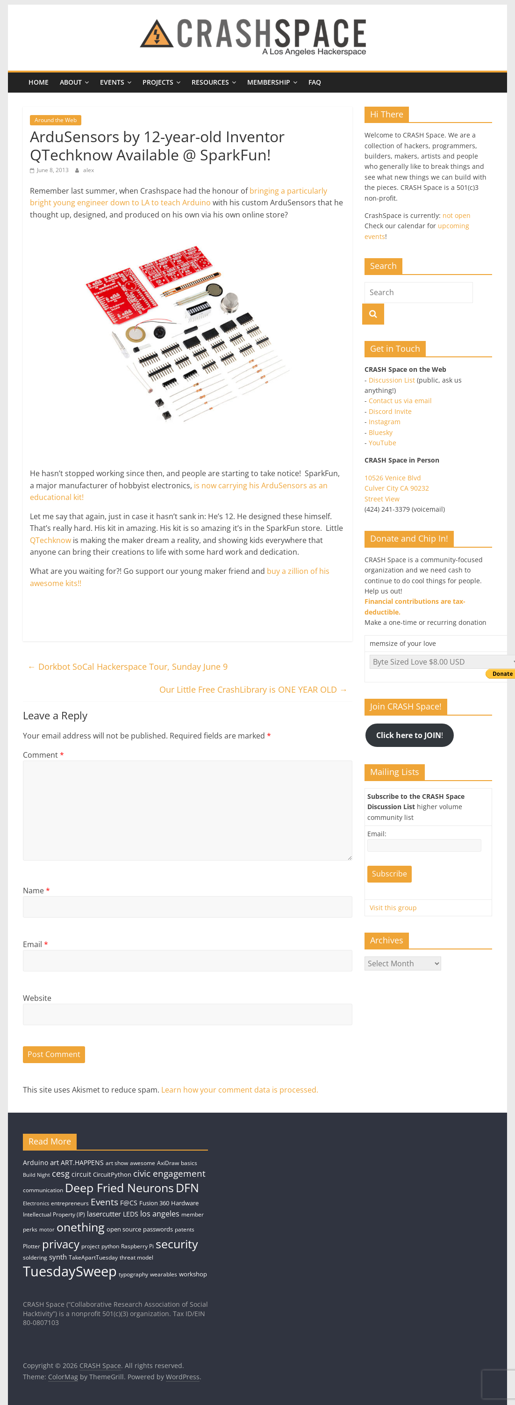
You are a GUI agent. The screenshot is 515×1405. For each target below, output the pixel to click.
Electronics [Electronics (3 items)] (36, 1203)
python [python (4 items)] (110, 1246)
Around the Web (56, 120)
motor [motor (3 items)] (47, 1229)
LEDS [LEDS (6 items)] (130, 1213)
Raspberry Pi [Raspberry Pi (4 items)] (137, 1246)
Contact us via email (400, 400)
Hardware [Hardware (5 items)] (185, 1203)
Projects (158, 82)
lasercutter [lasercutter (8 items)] (104, 1214)
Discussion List (392, 380)
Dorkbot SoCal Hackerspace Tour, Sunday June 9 (128, 666)
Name (36, 890)
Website (37, 998)
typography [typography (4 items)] (133, 1274)
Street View (382, 498)
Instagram (385, 421)
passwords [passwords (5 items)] (158, 1229)
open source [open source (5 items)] (124, 1229)
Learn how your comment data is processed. (239, 1090)
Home (39, 82)
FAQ (314, 82)
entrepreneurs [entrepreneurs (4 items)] (70, 1203)
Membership (268, 82)
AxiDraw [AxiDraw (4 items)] (168, 1163)
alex (88, 170)
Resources (210, 82)
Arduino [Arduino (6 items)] (35, 1162)
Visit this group (393, 907)
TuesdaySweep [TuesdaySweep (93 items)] (70, 1271)
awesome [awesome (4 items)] (142, 1163)
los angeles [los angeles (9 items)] (159, 1214)
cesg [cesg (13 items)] (61, 1173)
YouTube (382, 442)
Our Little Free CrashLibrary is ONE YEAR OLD (253, 689)
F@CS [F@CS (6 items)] (128, 1202)
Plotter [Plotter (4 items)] (31, 1246)
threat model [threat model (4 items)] (136, 1257)
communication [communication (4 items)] (43, 1190)
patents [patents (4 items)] (184, 1229)
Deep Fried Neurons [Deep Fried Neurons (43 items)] (119, 1187)
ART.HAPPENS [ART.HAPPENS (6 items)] (82, 1162)
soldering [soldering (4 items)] (35, 1257)
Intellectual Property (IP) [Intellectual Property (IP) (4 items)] (54, 1214)
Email (35, 944)
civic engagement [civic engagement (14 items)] (169, 1173)
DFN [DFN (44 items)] (187, 1187)
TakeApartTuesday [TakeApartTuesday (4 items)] (93, 1257)
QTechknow (50, 540)
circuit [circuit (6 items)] (81, 1174)
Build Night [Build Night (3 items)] (36, 1175)
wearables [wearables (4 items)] (163, 1274)
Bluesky (381, 432)
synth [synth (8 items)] (58, 1257)
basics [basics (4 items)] (189, 1163)
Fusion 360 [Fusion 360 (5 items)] (154, 1203)
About (71, 82)
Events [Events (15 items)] (104, 1202)
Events (112, 82)
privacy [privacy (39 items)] (60, 1244)
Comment (43, 755)
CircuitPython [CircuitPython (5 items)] (112, 1174)
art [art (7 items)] (54, 1162)
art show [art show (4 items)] (117, 1163)
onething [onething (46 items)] (81, 1227)
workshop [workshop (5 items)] (193, 1274)
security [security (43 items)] (177, 1244)
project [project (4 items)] (90, 1246)
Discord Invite (390, 411)
